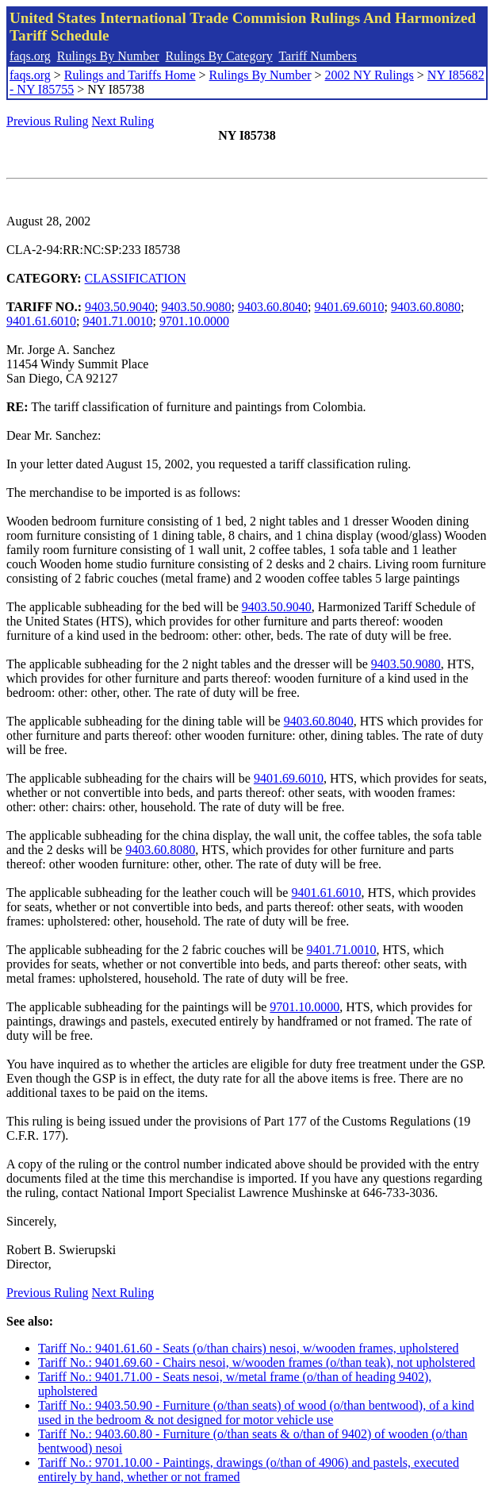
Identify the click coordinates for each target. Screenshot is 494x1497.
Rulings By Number (108, 56)
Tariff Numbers (317, 56)
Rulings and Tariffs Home (130, 75)
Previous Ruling (47, 121)
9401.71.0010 (117, 321)
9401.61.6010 (41, 321)
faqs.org (30, 56)
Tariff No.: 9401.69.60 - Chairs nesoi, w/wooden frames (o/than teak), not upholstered (256, 1362)
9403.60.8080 (426, 307)
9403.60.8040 (273, 307)
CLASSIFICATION (135, 278)
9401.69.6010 (349, 307)
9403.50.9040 (120, 307)
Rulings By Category (219, 56)
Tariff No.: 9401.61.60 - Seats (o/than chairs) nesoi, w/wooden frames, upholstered (248, 1348)
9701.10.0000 (194, 321)
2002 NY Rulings (369, 75)
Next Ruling (123, 121)
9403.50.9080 (197, 307)
